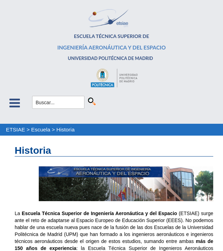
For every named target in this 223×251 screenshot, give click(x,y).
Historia (66, 129)
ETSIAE (15, 129)
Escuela (40, 129)
